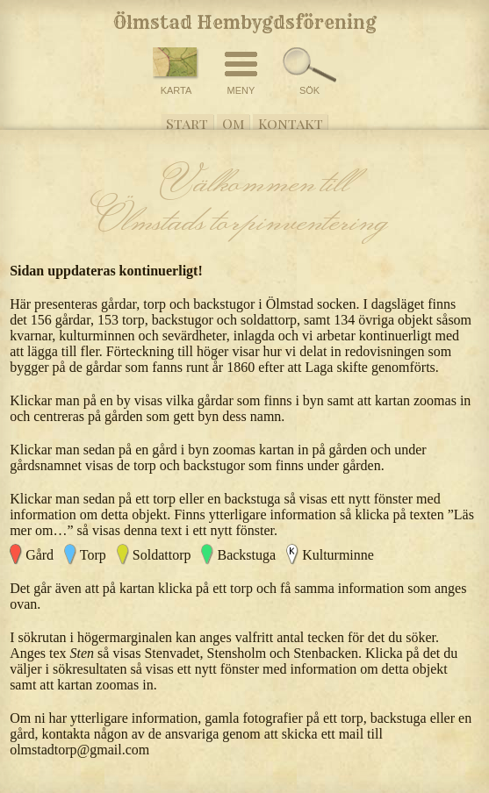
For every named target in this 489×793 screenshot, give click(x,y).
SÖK (309, 90)
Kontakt (290, 123)
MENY (241, 90)
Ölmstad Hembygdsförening (245, 22)
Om (233, 123)
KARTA (176, 90)
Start (187, 123)
